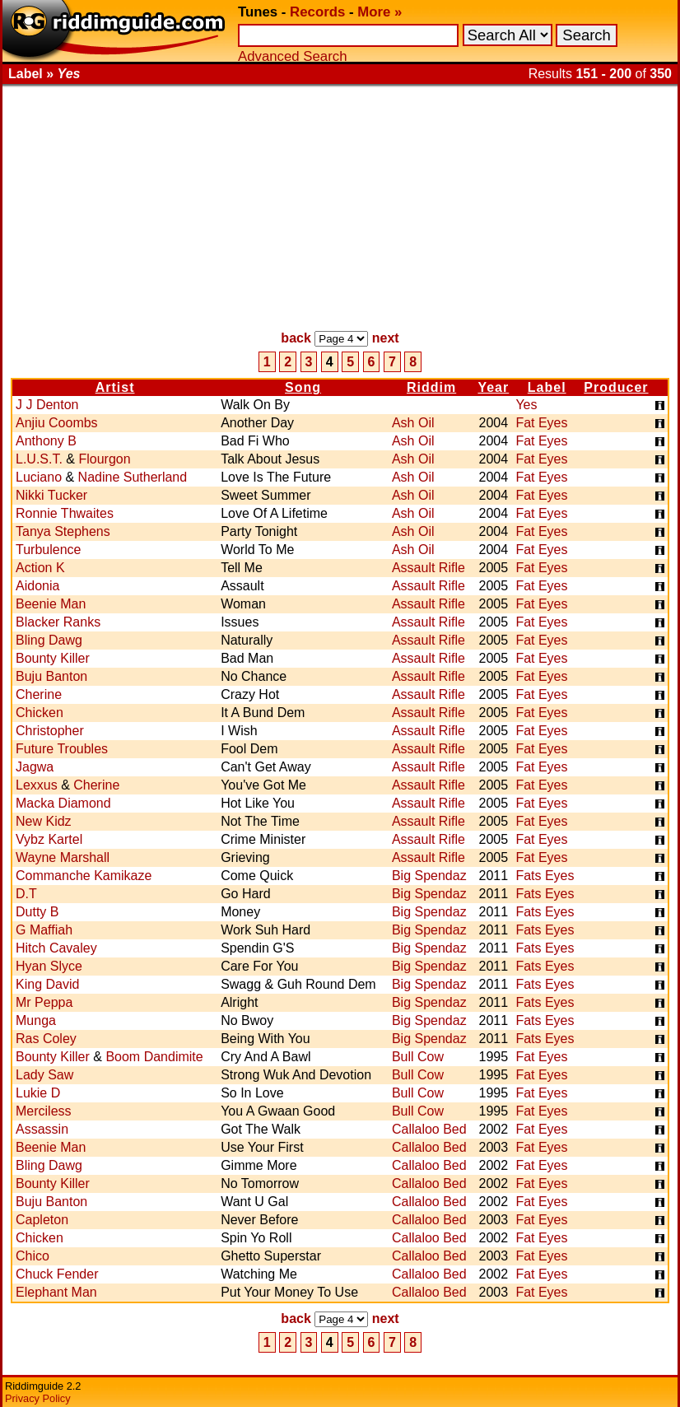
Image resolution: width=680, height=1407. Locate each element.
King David (47, 984)
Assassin (42, 1129)
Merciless (44, 1111)
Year (493, 387)
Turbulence (48, 550)
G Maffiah (44, 930)
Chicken (39, 713)
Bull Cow (418, 1057)
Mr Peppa (44, 1002)
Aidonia (37, 586)
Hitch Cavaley (56, 948)
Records (317, 12)
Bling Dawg (49, 640)
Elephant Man (56, 1292)
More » (379, 12)
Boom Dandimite (154, 1057)
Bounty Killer (53, 658)
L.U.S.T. (39, 459)
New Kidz (44, 821)
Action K (40, 568)
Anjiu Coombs (57, 423)
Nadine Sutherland (133, 477)
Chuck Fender (57, 1274)
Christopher (50, 731)
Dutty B (37, 912)
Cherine (39, 694)
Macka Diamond (63, 803)
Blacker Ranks (58, 622)
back (295, 338)
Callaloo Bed (429, 1129)
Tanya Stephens (63, 531)
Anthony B (46, 441)
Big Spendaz (429, 876)
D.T (26, 894)
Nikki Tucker (51, 495)
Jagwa (35, 767)
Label (547, 387)
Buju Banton (51, 676)
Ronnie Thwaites (65, 513)
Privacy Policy (38, 1398)
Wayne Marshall (62, 857)
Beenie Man (51, 604)
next (385, 338)
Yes (526, 405)
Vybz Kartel (49, 839)
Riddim (431, 387)
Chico (32, 1256)
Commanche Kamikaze (83, 876)
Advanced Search (292, 56)
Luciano (39, 477)
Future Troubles (62, 749)
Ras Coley (46, 1039)
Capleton (42, 1220)
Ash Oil (413, 423)
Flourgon (104, 459)
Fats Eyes (544, 876)
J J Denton (47, 405)
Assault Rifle (428, 568)
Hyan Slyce (49, 966)
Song (303, 387)
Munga (36, 1020)
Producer (616, 387)
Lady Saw (44, 1075)
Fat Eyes (541, 423)
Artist (115, 387)
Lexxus (37, 785)
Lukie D (38, 1093)
